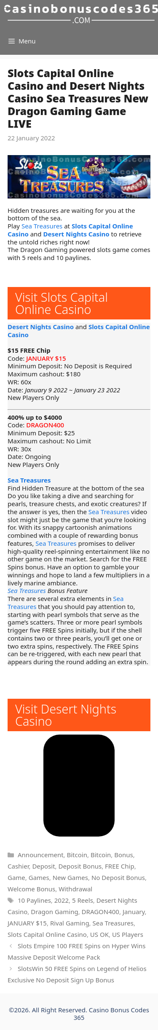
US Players (127, 934)
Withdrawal (75, 889)
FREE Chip (119, 866)
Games (39, 877)
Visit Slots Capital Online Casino (61, 303)
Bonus (123, 854)
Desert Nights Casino (76, 234)
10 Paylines (34, 900)
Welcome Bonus (31, 889)
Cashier (18, 866)
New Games (70, 877)
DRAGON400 (45, 425)
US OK (99, 934)
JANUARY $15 (46, 358)
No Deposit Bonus (118, 877)
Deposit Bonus (80, 866)
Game (16, 877)
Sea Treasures (41, 226)
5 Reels (82, 900)
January (134, 911)
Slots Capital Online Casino (47, 934)
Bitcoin (77, 854)
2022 (61, 900)
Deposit (43, 866)
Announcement (41, 854)
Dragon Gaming (54, 911)
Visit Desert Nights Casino (65, 714)
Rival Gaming (69, 923)
